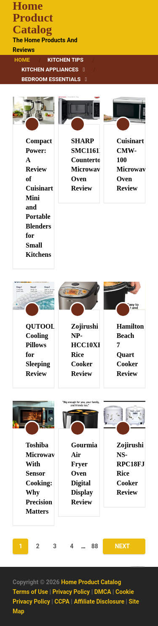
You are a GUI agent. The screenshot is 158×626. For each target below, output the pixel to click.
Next (122, 546)
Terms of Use (30, 591)
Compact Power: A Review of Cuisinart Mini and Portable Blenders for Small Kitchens (33, 197)
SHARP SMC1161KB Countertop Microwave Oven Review (79, 164)
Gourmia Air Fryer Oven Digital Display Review (79, 473)
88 (94, 546)
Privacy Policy (71, 591)
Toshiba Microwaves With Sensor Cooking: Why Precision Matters (33, 478)
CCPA (62, 601)
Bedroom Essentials (50, 79)
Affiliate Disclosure (99, 601)
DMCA (102, 591)
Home (22, 60)
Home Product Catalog (33, 17)
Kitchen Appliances (49, 69)
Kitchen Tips (65, 60)
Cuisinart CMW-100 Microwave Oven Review (124, 164)
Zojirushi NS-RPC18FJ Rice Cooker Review (124, 468)
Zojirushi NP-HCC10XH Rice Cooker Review (79, 350)
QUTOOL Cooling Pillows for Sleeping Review (33, 350)
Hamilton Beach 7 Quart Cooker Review (124, 350)
